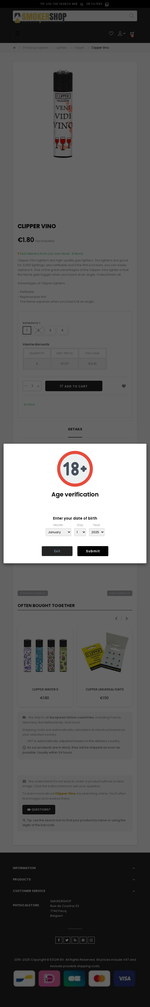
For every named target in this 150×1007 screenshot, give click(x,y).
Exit (57, 551)
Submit (93, 551)
